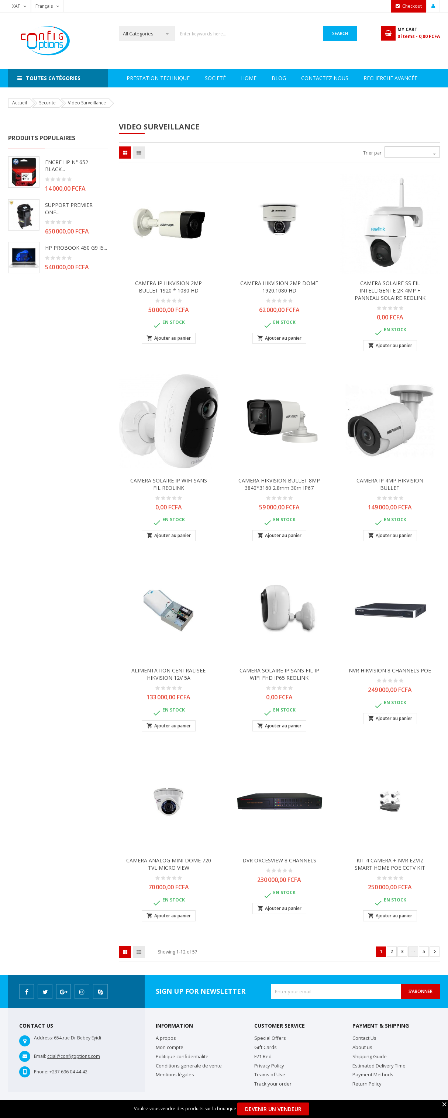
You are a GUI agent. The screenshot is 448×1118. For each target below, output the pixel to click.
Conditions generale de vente (189, 1065)
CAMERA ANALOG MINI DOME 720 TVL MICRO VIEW (168, 864)
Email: (40, 1056)
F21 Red (263, 1056)
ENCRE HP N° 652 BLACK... (66, 166)
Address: (43, 1038)
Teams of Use (269, 1074)
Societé (167, 78)
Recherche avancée (298, 78)
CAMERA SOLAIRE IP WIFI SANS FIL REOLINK (168, 484)
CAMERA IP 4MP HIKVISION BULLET (389, 484)
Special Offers (270, 1038)
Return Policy (367, 1083)
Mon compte (169, 1047)
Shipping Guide (369, 1056)
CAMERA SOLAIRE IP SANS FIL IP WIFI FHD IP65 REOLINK (279, 674)
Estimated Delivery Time (379, 1065)
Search (340, 33)
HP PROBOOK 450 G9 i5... (76, 247)
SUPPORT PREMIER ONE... (69, 208)
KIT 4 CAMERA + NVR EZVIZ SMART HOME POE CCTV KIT (390, 864)
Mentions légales (175, 1074)
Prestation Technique (224, 78)
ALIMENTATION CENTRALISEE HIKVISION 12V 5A (168, 674)
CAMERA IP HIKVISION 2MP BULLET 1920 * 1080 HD (168, 287)
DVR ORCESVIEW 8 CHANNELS (279, 860)
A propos (166, 1038)
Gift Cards (265, 1047)
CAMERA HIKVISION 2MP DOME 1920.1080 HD (279, 287)
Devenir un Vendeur (273, 1108)
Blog (412, 78)
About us (362, 1047)
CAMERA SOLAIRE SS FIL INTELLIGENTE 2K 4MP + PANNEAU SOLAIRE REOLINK (390, 290)
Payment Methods (372, 1074)
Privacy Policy (269, 1065)
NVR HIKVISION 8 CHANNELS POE (390, 670)
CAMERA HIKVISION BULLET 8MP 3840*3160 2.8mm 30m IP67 (279, 484)
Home (134, 78)
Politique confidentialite (182, 1056)
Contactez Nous (365, 78)
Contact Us (364, 1038)
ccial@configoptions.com (73, 1056)
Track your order (273, 1083)
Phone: (41, 1072)
